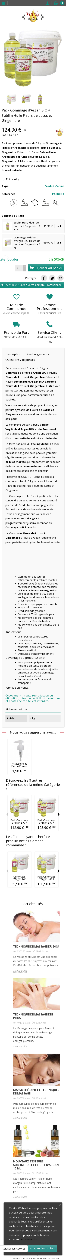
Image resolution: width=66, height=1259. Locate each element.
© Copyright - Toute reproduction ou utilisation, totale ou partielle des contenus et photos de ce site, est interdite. (32, 698)
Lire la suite (20, 970)
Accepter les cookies (42, 1248)
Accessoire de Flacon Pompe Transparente (19, 766)
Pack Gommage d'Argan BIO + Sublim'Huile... (20, 822)
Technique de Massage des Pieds (33, 1016)
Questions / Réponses (20, 360)
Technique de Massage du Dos (36, 946)
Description (13, 354)
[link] (44, 278)
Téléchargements (37, 354)
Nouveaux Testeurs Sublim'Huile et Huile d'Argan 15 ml (36, 1164)
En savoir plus (29, 1239)
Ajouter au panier (46, 268)
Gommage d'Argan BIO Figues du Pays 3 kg (19, 880)
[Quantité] (19, 268)
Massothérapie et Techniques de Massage (36, 1091)
